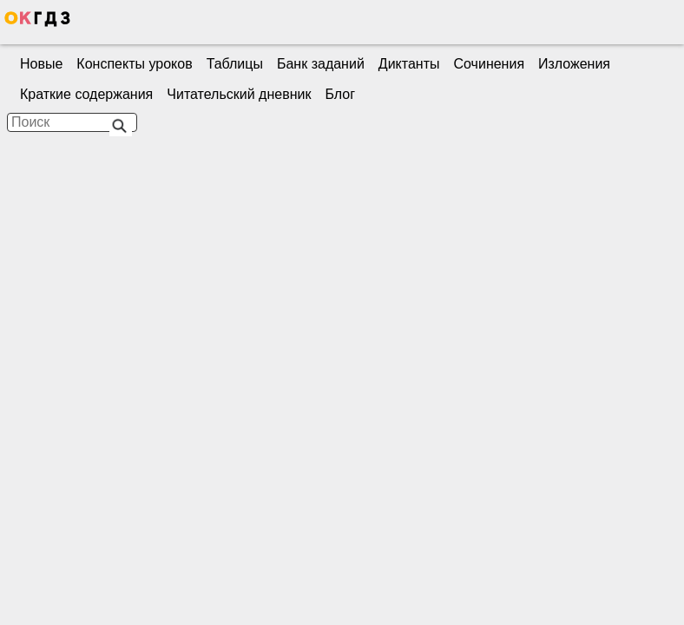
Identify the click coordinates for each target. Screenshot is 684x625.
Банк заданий (321, 63)
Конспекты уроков (134, 63)
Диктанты (409, 63)
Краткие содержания (86, 94)
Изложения (574, 63)
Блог (340, 94)
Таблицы (235, 63)
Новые (41, 63)
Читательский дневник (239, 94)
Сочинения (489, 63)
